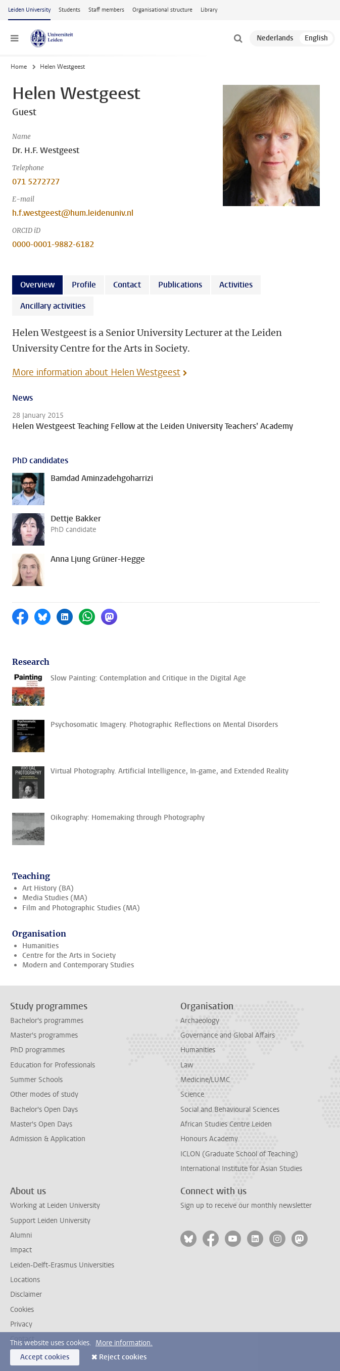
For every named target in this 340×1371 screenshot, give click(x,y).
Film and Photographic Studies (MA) (81, 908)
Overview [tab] (37, 284)
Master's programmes (44, 1035)
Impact (21, 1250)
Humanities (40, 946)
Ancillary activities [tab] (52, 306)
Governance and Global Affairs (227, 1035)
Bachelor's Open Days (44, 1109)
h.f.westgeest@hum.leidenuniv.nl (72, 213)
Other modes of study (44, 1094)
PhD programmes (37, 1050)
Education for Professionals (52, 1065)
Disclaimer (26, 1294)
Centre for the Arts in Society (69, 955)
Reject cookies (123, 1357)
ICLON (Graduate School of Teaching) (239, 1154)
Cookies (22, 1309)
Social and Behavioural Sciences (229, 1109)
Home (19, 67)
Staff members (106, 10)
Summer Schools (36, 1080)
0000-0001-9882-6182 (53, 244)
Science (192, 1094)
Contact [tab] (127, 284)
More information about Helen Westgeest (96, 372)
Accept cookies (44, 1357)
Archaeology (199, 1020)
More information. (124, 1343)
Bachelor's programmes (46, 1020)
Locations (25, 1280)
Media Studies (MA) (54, 898)
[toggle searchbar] (238, 38)
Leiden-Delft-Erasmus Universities (62, 1265)
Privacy (21, 1324)
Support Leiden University (50, 1221)
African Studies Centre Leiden (226, 1124)
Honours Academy (209, 1139)
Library (209, 10)
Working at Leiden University (55, 1205)
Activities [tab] (236, 284)
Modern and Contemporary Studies (78, 965)
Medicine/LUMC (205, 1080)
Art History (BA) (48, 888)
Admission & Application (47, 1139)
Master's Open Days (41, 1124)
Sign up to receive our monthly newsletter (246, 1205)
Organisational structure (162, 10)
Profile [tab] (84, 284)
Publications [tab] (180, 284)
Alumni (21, 1235)
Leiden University (29, 10)
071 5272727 (36, 181)
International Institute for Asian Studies (241, 1168)
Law (186, 1065)
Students (69, 10)
